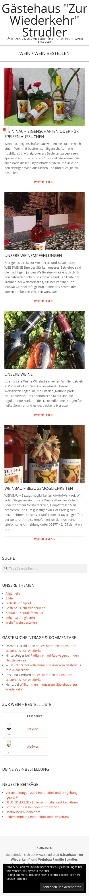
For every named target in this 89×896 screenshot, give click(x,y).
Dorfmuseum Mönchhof (23, 812)
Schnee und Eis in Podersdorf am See (32, 807)
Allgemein (13, 593)
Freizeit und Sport (18, 603)
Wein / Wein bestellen (21, 622)
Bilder (10, 598)
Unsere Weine (18, 374)
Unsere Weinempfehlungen (33, 255)
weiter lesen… (44, 182)
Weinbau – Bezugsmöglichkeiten (38, 488)
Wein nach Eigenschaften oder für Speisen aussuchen (41, 134)
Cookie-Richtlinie (16, 879)
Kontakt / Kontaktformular (24, 613)
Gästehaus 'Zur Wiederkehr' (26, 608)
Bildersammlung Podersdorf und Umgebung (38, 817)
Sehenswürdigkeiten (20, 618)
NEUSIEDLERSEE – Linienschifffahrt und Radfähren (42, 802)
